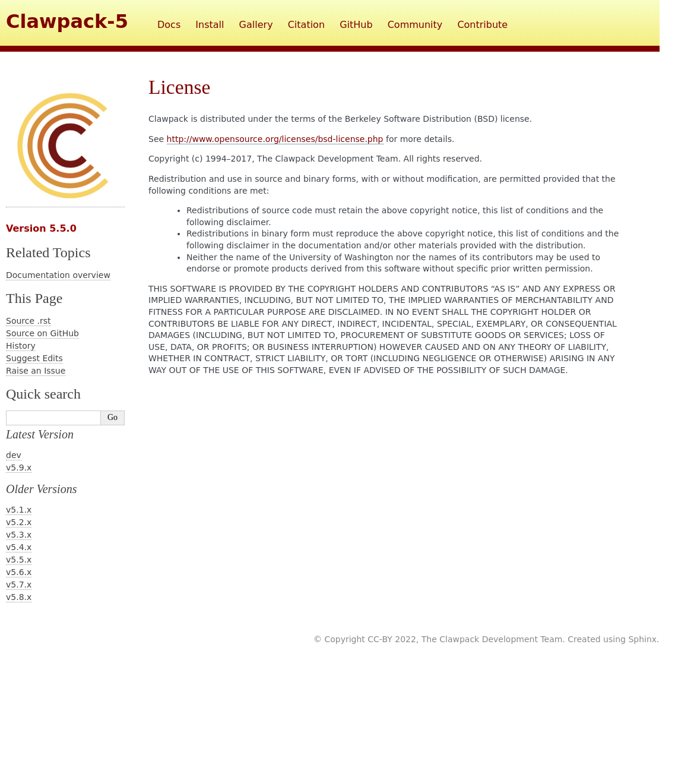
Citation (306, 24)
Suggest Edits (34, 358)
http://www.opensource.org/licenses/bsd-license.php (275, 139)
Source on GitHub (42, 333)
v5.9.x (18, 467)
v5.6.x (18, 572)
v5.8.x (18, 597)
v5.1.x (18, 509)
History (21, 345)
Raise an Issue (35, 370)
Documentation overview (58, 275)
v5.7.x (18, 584)
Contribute (482, 24)
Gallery (256, 24)
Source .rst (28, 321)
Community (415, 24)
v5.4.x (18, 547)
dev (13, 455)
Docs (168, 24)
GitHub (356, 24)
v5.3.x (18, 534)
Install (209, 24)
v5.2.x (18, 522)
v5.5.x (18, 559)
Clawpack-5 (67, 21)
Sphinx (642, 639)
